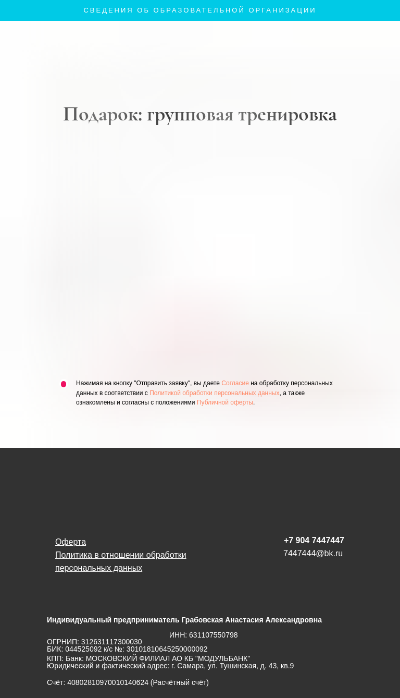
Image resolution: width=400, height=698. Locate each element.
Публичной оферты (225, 402)
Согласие (235, 383)
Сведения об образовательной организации (199, 10)
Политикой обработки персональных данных (214, 393)
